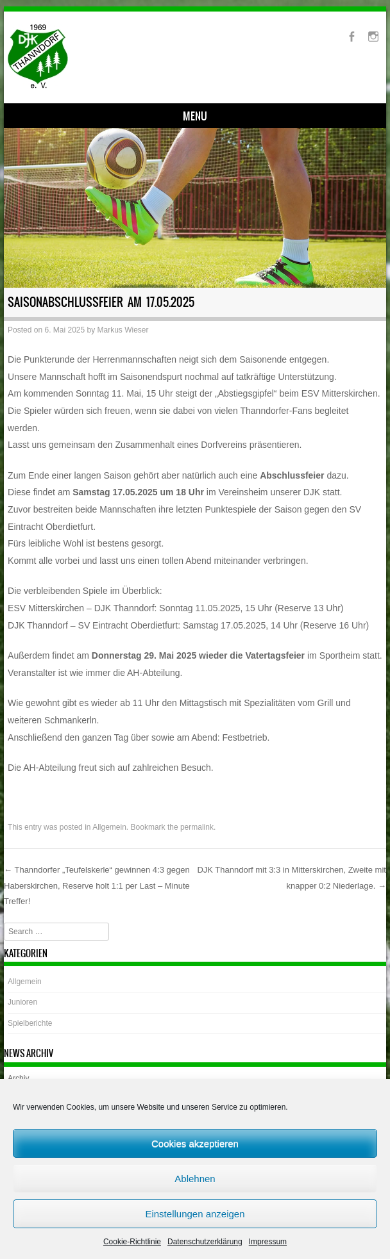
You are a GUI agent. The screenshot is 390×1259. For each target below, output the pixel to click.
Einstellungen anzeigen (194, 1213)
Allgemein (109, 827)
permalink (197, 827)
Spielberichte (30, 1023)
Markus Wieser (123, 329)
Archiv (18, 1078)
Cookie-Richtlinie (132, 1241)
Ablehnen (194, 1178)
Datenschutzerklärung (204, 1241)
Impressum (268, 1241)
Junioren (22, 1002)
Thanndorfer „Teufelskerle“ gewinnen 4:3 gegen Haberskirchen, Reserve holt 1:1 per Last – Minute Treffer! (97, 885)
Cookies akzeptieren (195, 1143)
